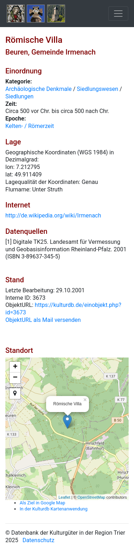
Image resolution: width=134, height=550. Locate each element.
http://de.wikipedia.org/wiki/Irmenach (53, 215)
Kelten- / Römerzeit (29, 126)
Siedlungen (19, 96)
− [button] (15, 377)
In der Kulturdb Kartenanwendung (54, 509)
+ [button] (15, 367)
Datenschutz (38, 540)
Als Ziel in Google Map (42, 502)
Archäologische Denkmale (38, 89)
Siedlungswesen (97, 89)
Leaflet (64, 497)
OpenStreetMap (91, 497)
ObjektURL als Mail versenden (43, 320)
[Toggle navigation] (118, 13)
